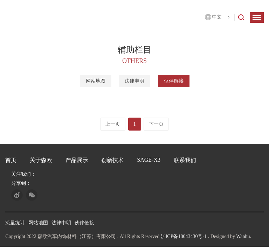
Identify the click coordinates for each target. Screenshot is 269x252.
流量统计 (15, 222)
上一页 (112, 124)
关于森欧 (41, 160)
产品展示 (76, 160)
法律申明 (134, 81)
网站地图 (95, 81)
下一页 (156, 124)
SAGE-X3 (148, 160)
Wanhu (243, 236)
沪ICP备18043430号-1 (184, 236)
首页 (10, 160)
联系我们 (185, 160)
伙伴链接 (174, 81)
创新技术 (112, 160)
